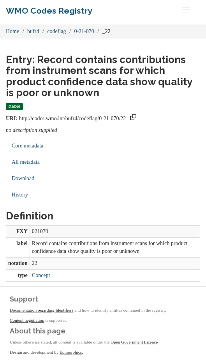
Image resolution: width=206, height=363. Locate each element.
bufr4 (33, 31)
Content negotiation (27, 320)
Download (23, 178)
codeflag (56, 31)
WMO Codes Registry (49, 11)
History (20, 195)
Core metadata (27, 146)
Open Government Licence (134, 342)
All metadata (26, 162)
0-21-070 (84, 31)
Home (12, 31)
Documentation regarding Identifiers (41, 310)
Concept (41, 275)
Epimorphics (71, 352)
